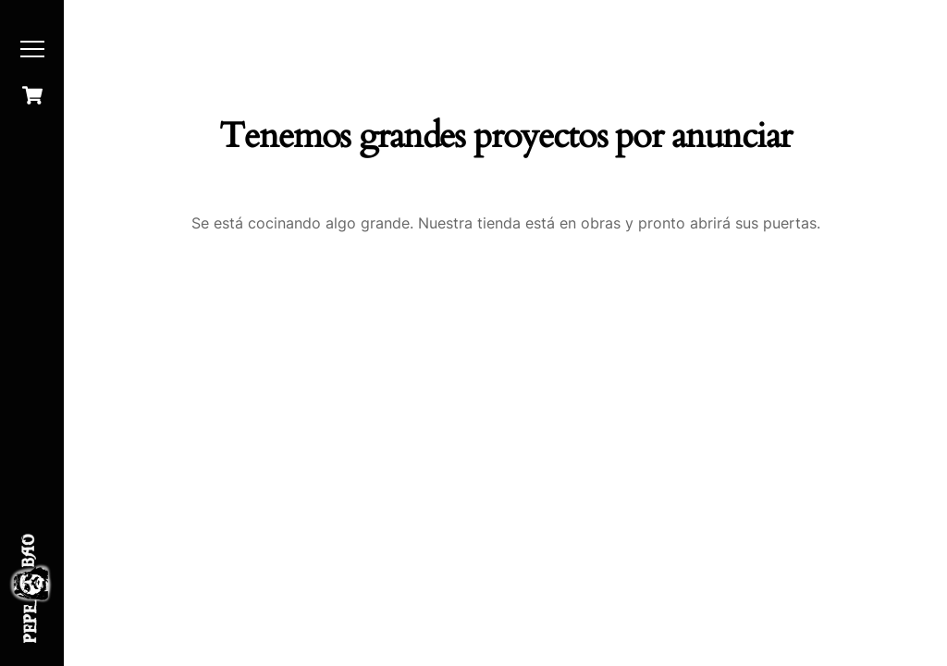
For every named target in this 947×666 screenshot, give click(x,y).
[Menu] (32, 49)
